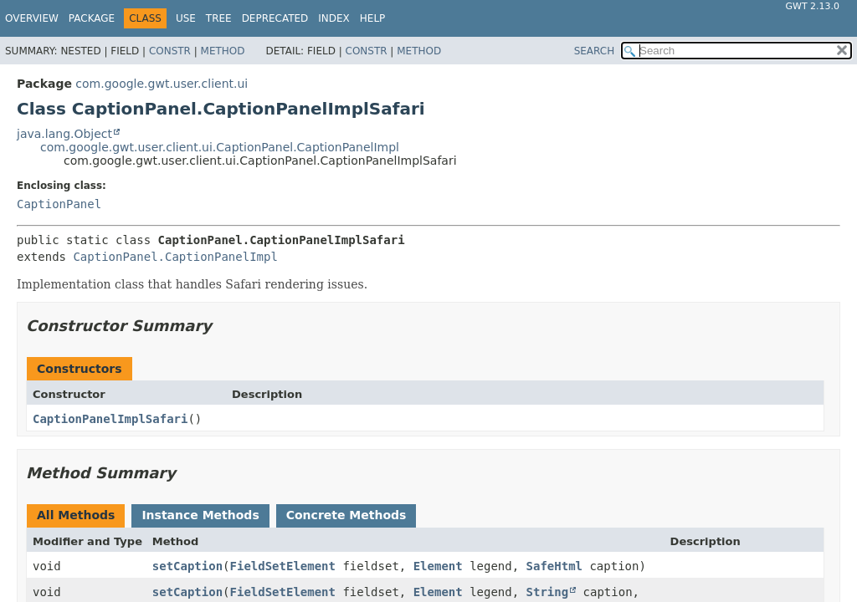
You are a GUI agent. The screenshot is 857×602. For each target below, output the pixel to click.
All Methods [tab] (76, 515)
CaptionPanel (59, 204)
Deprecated (275, 18)
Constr (170, 51)
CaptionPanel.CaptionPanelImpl (175, 256)
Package (92, 18)
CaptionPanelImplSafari (110, 419)
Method (223, 51)
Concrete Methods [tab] (346, 515)
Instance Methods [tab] (200, 515)
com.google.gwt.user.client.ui (161, 83)
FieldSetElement (283, 566)
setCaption (187, 566)
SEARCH (594, 51)
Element (438, 566)
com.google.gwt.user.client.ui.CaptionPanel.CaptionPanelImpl (219, 147)
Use (186, 18)
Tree (219, 18)
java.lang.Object (64, 133)
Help (373, 18)
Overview (32, 18)
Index (334, 18)
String (547, 592)
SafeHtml (554, 566)
